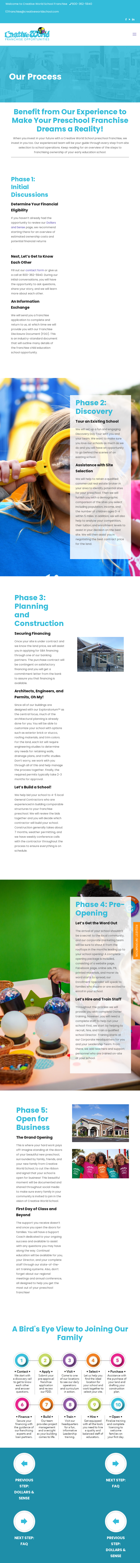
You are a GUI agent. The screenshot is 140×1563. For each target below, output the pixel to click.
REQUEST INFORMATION (136, 940)
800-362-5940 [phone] (82, 4)
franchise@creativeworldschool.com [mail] (34, 12)
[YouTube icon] (129, 19)
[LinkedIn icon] (133, 19)
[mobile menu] (134, 34)
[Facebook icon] (126, 19)
